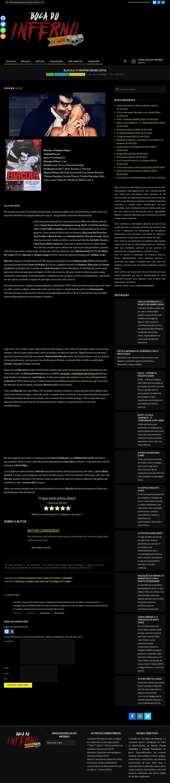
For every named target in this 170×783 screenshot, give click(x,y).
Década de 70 (30, 568)
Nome (6, 668)
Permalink (45, 613)
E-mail (6, 673)
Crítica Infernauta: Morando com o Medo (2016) (138, 112)
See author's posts (41, 547)
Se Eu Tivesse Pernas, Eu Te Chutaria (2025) (136, 160)
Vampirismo (73, 568)
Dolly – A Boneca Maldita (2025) (131, 119)
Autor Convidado (43, 530)
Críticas (50, 74)
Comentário (9, 641)
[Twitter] (3, 24)
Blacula (8, 568)
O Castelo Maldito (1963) (128, 133)
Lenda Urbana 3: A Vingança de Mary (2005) (136, 146)
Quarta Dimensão (77, 74)
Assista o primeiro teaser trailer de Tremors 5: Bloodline (45, 578)
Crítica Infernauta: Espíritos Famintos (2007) (137, 171)
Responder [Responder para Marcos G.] (59, 613)
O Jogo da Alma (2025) (126, 136)
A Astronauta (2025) (125, 157)
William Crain (85, 568)
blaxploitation (18, 568)
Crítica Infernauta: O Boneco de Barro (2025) (137, 105)
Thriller (64, 568)
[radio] (46, 509)
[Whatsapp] (3, 30)
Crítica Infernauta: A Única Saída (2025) (134, 167)
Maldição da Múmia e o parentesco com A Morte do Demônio (151, 578)
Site (5, 679)
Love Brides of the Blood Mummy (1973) (134, 177)
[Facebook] (3, 18)
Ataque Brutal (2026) (126, 153)
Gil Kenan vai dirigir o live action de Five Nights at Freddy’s (43, 581)
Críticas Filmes (61, 74)
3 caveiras (99, 565)
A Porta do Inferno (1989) (128, 129)
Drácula (40, 568)
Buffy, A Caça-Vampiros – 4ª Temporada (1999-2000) (140, 122)
